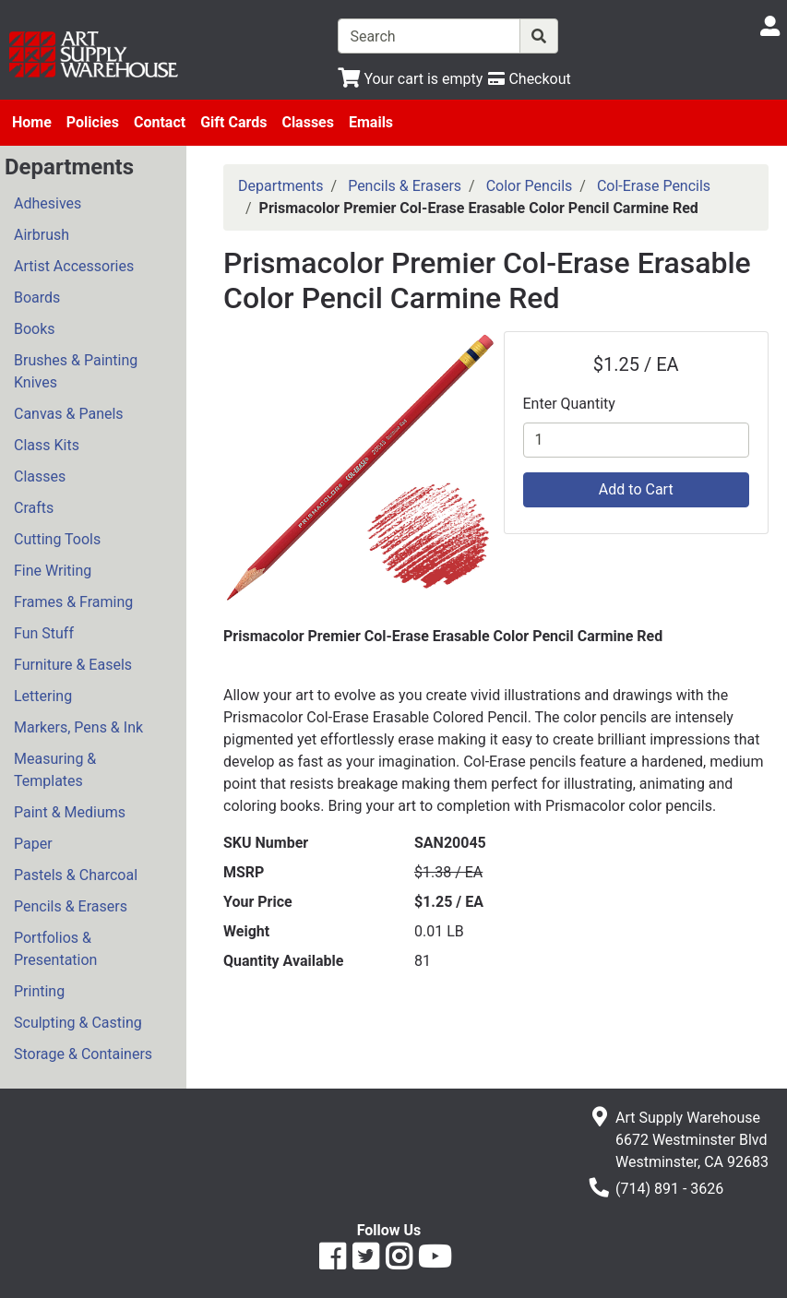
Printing (39, 991)
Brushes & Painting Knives (75, 371)
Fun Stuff (44, 633)
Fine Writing (52, 570)
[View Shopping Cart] (410, 79)
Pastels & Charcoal (75, 875)
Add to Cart (636, 489)
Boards (37, 297)
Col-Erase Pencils (653, 186)
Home (32, 122)
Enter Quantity (569, 403)
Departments (281, 186)
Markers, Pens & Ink (78, 727)
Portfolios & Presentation (55, 949)
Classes (307, 122)
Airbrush (41, 235)
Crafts (34, 508)
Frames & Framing (73, 602)
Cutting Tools (57, 539)
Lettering (43, 696)
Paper (33, 843)
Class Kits (46, 445)
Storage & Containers (83, 1054)
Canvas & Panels (69, 414)
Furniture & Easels (73, 664)
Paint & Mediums (69, 812)
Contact (159, 122)
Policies (92, 122)
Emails (371, 122)
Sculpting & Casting (78, 1022)
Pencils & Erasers (70, 906)
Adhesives (47, 203)
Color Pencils (529, 186)
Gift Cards (233, 122)
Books (34, 329)
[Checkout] (529, 79)
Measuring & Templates (55, 770)
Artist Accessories (74, 266)
